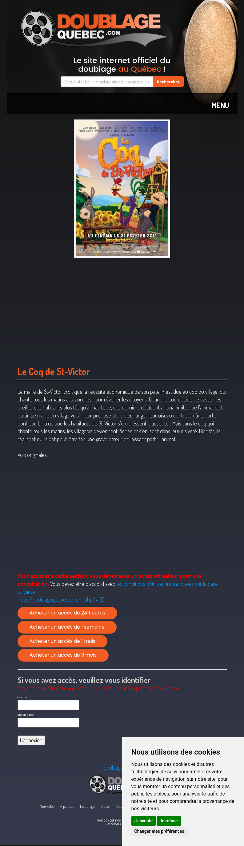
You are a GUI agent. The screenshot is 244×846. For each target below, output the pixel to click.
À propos (67, 806)
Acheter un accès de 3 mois (63, 655)
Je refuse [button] (169, 820)
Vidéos (105, 806)
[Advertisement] (122, 309)
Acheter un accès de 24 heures (67, 612)
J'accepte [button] (143, 820)
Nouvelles (47, 806)
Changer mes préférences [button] (159, 831)
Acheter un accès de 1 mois (62, 641)
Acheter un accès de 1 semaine (67, 626)
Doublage (87, 806)
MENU (220, 105)
